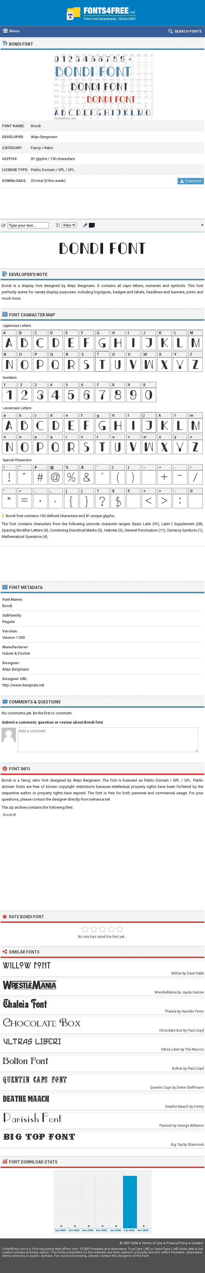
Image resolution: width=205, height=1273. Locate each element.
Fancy (36, 148)
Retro (48, 148)
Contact (197, 1243)
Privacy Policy (177, 1243)
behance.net (100, 799)
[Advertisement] (102, 204)
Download (190, 181)
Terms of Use (152, 1243)
